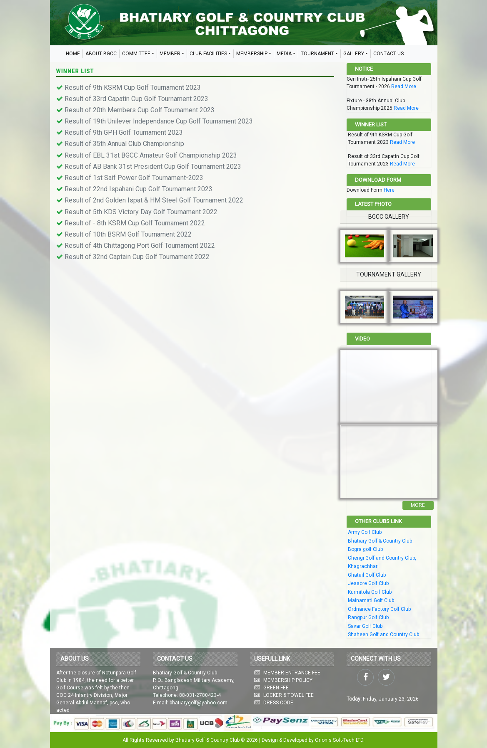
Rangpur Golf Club (368, 617)
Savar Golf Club (365, 626)
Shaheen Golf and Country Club (383, 634)
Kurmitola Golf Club (370, 592)
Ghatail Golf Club (367, 575)
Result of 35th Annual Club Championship (124, 144)
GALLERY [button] (353, 54)
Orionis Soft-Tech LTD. (340, 740)
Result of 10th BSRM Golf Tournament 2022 (128, 234)
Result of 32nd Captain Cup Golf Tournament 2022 (137, 257)
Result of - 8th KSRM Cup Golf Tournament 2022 (135, 223)
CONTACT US (388, 54)
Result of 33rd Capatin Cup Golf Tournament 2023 (136, 99)
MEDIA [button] (284, 54)
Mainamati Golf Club (371, 600)
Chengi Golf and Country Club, (382, 558)
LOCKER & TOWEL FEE (288, 695)
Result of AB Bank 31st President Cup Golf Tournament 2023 (153, 166)
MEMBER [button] (170, 54)
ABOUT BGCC (101, 54)
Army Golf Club (365, 532)
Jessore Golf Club (368, 583)
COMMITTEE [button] (136, 54)
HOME (73, 54)
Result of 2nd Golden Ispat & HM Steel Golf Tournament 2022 (154, 200)
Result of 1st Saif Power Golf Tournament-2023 (134, 178)
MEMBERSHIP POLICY (287, 680)
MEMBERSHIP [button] (251, 54)
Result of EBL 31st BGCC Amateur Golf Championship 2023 (151, 155)
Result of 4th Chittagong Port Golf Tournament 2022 (140, 245)
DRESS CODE (278, 703)
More (418, 505)
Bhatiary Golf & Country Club (380, 541)
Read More (403, 86)
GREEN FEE (276, 688)
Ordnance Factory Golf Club (379, 609)
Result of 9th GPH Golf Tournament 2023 (124, 132)
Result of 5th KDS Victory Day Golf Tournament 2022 (141, 212)
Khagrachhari (363, 566)
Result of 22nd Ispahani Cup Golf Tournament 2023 (138, 189)
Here (389, 190)
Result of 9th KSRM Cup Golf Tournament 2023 (133, 87)
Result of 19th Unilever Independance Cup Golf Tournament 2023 (159, 121)
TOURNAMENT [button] (317, 54)
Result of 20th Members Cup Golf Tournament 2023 (140, 110)
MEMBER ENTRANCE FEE (291, 673)
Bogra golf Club (365, 549)
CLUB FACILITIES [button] (208, 54)
